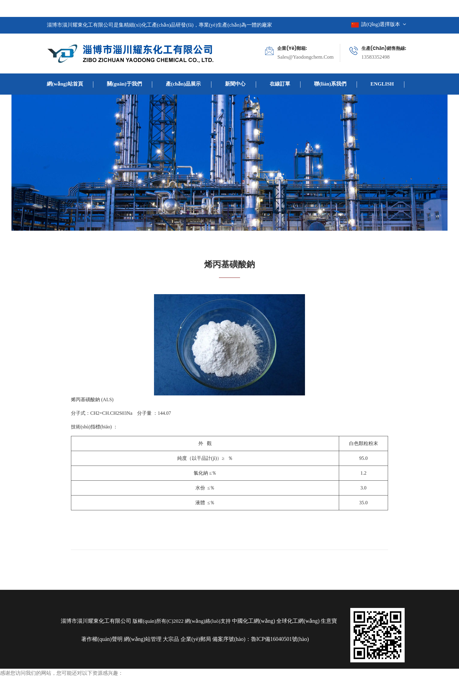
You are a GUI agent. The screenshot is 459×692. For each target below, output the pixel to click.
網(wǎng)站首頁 (70, 84)
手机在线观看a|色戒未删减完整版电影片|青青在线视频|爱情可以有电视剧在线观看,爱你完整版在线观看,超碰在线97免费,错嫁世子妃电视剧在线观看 (177, 9)
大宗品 (171, 639)
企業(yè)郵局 (196, 639)
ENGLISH (387, 84)
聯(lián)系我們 (335, 84)
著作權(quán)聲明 (102, 639)
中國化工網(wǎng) (253, 621)
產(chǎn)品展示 (188, 84)
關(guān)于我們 (129, 84)
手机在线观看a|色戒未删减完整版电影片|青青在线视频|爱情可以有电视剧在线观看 (98, 687)
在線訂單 (285, 84)
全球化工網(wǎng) (297, 621)
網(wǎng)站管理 (143, 639)
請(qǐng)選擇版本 (378, 24)
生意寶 (329, 621)
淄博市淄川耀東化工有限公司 (96, 621)
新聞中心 (240, 84)
